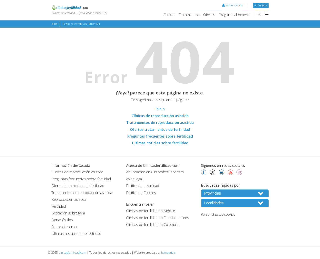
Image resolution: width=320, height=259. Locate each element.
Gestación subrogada (68, 213)
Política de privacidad (142, 185)
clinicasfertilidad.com (72, 253)
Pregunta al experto (234, 14)
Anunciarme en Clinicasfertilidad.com (155, 171)
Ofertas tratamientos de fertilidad (160, 129)
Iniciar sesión (232, 5)
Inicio (54, 24)
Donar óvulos (62, 219)
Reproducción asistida (68, 199)
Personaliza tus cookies (218, 214)
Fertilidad (58, 206)
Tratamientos (189, 14)
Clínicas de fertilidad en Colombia (152, 224)
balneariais (168, 253)
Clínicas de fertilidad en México (150, 210)
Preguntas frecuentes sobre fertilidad (160, 136)
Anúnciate (260, 5)
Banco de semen (64, 226)
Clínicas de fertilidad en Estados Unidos (157, 217)
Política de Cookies (141, 192)
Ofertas (209, 14)
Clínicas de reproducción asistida (160, 115)
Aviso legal (134, 178)
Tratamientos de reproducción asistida (160, 122)
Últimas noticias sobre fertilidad (160, 142)
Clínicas (169, 14)
